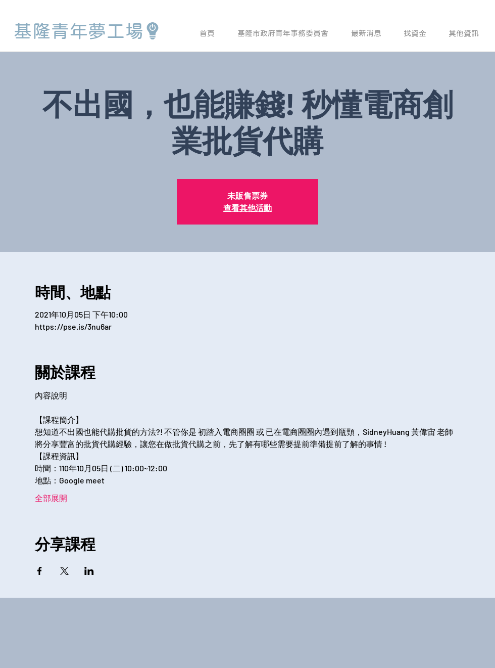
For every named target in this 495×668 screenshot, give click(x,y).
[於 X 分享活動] (64, 571)
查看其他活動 (247, 207)
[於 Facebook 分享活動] (39, 571)
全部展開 (51, 498)
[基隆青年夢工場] (87, 30)
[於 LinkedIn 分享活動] (89, 571)
